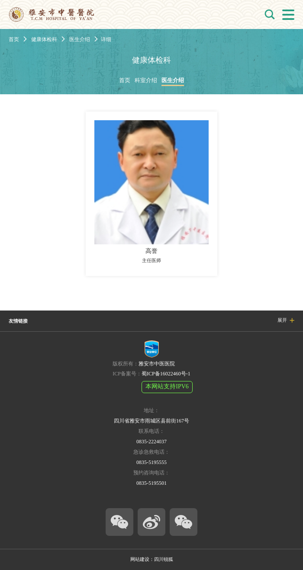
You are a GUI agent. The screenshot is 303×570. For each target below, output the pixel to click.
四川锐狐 (163, 559)
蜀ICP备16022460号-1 (166, 374)
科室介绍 (146, 80)
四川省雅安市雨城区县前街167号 (151, 421)
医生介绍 (79, 39)
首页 (14, 39)
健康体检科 (44, 39)
